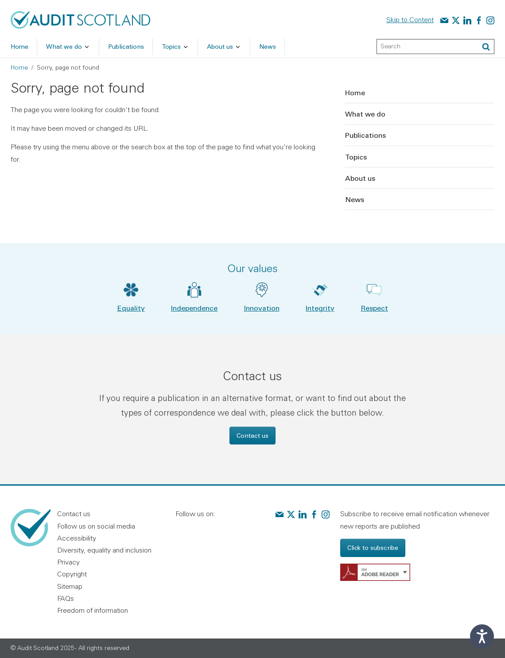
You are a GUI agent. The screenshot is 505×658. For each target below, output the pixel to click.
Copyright (72, 573)
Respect (374, 307)
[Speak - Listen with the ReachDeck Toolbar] (482, 636)
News (354, 199)
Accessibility (76, 537)
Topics (356, 156)
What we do (365, 113)
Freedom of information (92, 610)
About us (360, 178)
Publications (365, 135)
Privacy (68, 561)
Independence (194, 307)
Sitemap (69, 586)
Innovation (262, 307)
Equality (131, 307)
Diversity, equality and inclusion (104, 549)
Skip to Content (410, 19)
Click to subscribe (372, 547)
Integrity (320, 307)
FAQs (65, 598)
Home (19, 67)
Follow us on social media (96, 526)
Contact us (252, 435)
